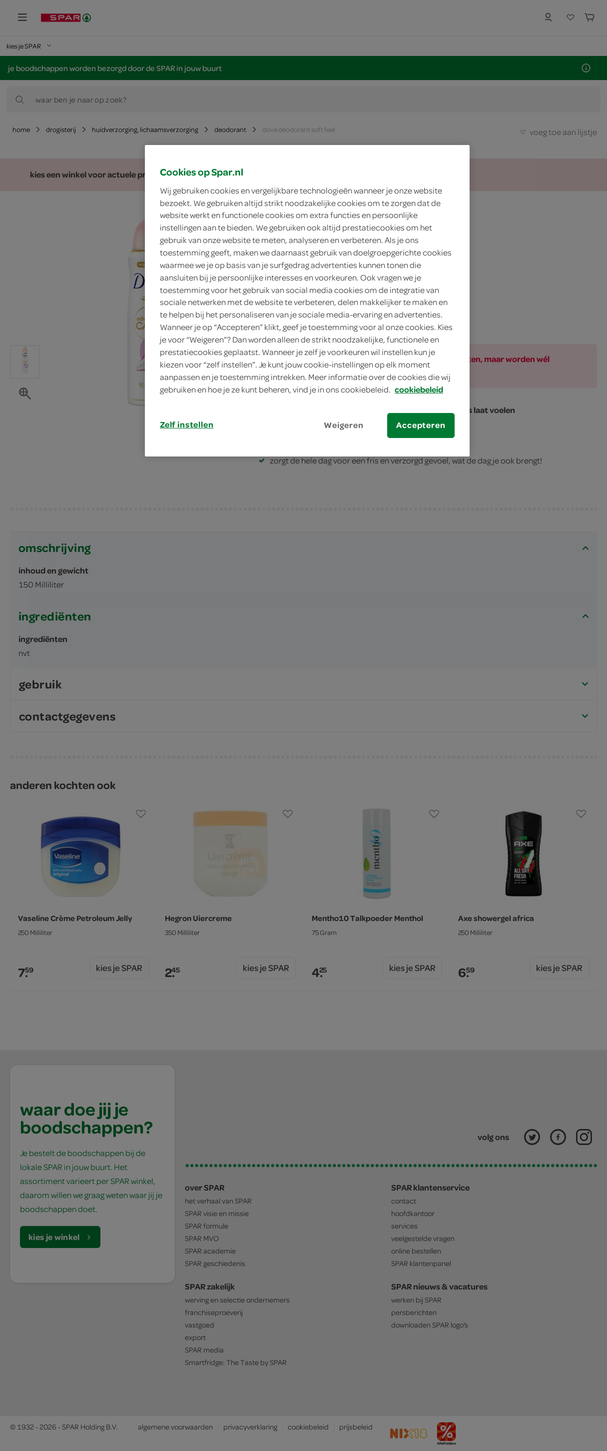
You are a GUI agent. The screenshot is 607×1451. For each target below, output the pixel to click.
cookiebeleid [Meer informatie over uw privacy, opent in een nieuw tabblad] (419, 389)
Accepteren (420, 425)
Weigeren (344, 425)
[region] (307, 300)
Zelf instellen (187, 424)
